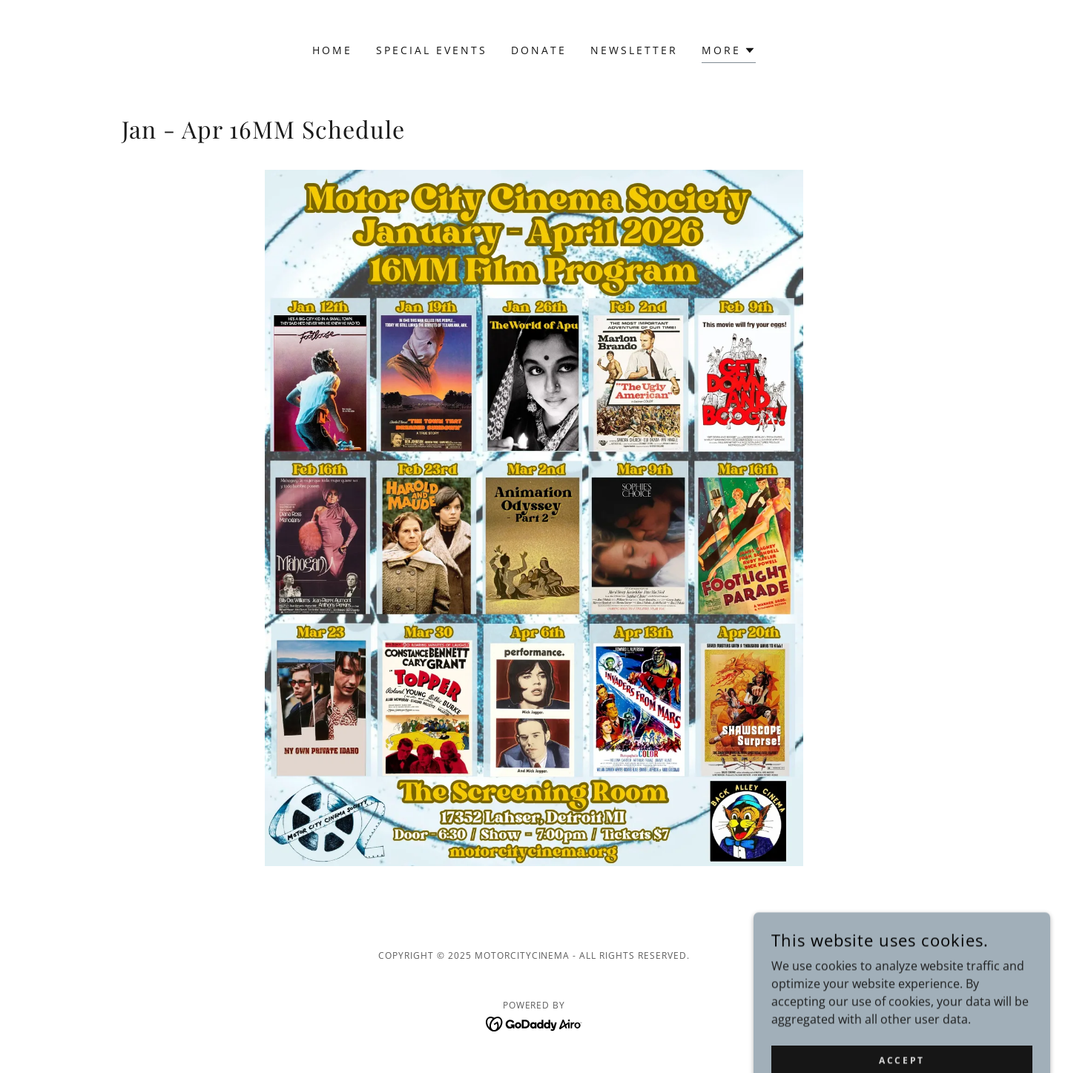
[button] (729, 52)
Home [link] (332, 50)
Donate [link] (539, 50)
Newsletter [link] (634, 50)
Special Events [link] (431, 50)
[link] (534, 1023)
